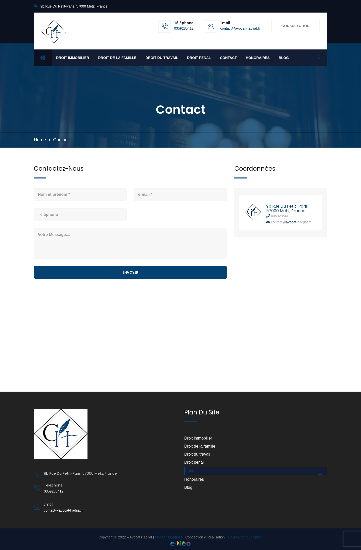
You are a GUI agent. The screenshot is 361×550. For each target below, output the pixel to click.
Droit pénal (199, 58)
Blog (284, 58)
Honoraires (258, 58)
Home (40, 139)
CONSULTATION (295, 25)
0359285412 (184, 28)
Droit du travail (161, 58)
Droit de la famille (117, 58)
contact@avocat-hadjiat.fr (240, 28)
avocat (291, 222)
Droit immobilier (72, 58)
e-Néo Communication (245, 537)
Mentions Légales (169, 537)
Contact (228, 58)
